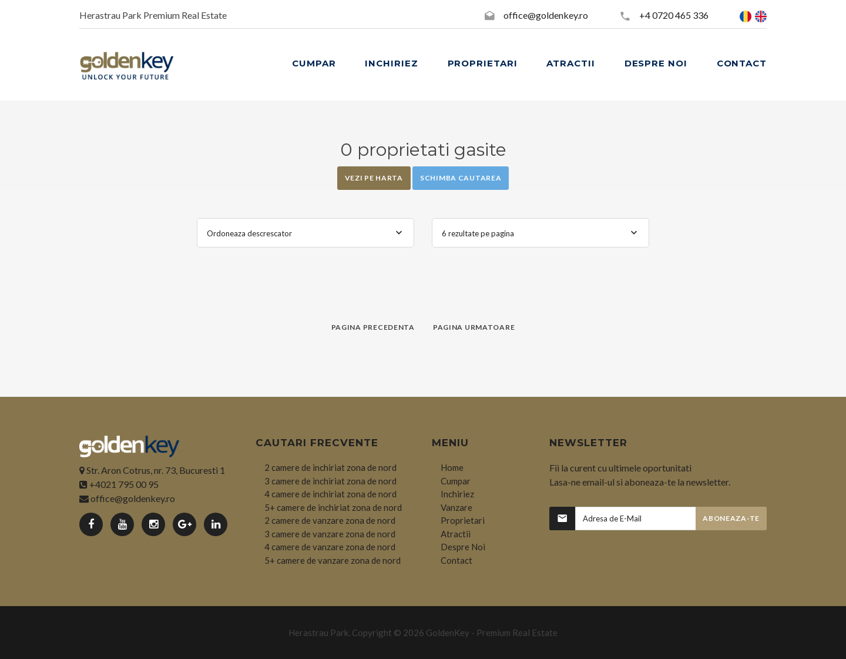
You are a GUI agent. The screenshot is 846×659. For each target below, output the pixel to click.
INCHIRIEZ (391, 63)
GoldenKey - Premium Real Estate (492, 632)
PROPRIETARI (483, 63)
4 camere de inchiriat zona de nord (330, 494)
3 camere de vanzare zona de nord (329, 533)
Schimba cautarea (461, 177)
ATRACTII (570, 63)
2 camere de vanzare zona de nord (329, 520)
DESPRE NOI (656, 63)
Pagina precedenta (373, 327)
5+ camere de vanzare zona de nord (332, 560)
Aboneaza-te (731, 518)
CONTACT (742, 63)
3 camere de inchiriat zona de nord (330, 481)
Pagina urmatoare (474, 327)
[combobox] (305, 232)
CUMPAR (313, 63)
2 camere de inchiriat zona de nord (330, 467)
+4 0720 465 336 (674, 15)
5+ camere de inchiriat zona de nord (333, 507)
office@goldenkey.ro (545, 15)
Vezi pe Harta (374, 177)
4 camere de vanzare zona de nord (329, 546)
